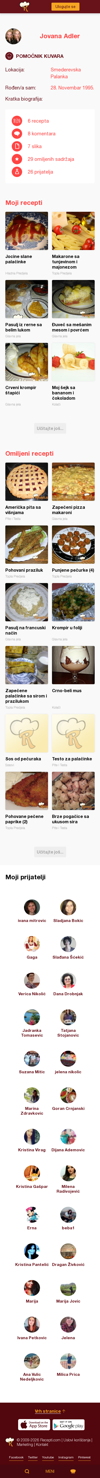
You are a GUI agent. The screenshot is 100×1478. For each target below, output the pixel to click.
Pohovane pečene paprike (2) (26, 801)
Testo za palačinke (73, 740)
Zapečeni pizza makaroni (73, 492)
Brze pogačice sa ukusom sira (73, 801)
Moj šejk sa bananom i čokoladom (73, 374)
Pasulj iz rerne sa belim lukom (26, 309)
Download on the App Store (34, 1424)
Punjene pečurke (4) (73, 551)
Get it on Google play (69, 1424)
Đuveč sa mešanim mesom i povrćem (73, 309)
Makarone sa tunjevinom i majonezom (73, 243)
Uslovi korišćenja (76, 1440)
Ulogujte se (65, 7)
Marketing (25, 1444)
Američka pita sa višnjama (26, 492)
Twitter (33, 1457)
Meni (50, 1471)
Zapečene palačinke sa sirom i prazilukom (26, 677)
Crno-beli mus (73, 677)
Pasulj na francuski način (26, 612)
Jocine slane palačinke (26, 243)
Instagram (66, 1457)
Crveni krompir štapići (26, 374)
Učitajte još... (50, 428)
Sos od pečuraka (26, 740)
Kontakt (42, 1444)
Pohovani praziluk (26, 551)
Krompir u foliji (73, 612)
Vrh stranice (48, 1411)
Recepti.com (9, 1442)
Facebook (16, 1457)
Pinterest (84, 1457)
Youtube (48, 1457)
